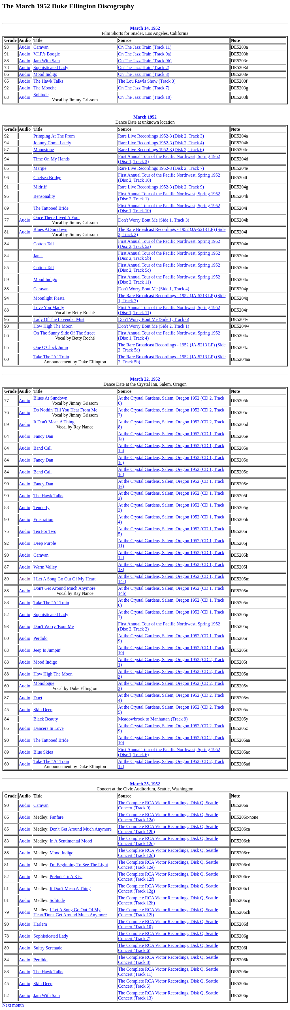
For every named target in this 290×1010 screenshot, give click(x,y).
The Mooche (44, 87)
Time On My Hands (51, 158)
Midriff (40, 187)
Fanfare (56, 817)
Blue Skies (43, 752)
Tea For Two (44, 531)
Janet (38, 255)
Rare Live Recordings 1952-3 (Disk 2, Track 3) (161, 136)
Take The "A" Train (51, 356)
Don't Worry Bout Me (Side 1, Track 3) (153, 220)
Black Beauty (45, 719)
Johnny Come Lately (52, 142)
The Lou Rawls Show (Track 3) (147, 81)
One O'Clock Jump (50, 347)
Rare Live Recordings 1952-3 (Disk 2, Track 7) (161, 168)
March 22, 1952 (145, 379)
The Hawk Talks (48, 81)
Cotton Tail (43, 243)
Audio (24, 47)
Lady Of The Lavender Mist (58, 319)
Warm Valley (45, 567)
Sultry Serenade (47, 947)
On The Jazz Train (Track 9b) (145, 60)
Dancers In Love (48, 728)
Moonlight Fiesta (49, 298)
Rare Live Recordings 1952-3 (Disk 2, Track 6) (161, 149)
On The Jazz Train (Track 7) (143, 87)
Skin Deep (42, 709)
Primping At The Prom (54, 136)
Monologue (43, 683)
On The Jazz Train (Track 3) (143, 74)
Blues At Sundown (50, 229)
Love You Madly (48, 307)
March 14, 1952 (145, 28)
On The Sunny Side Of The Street (64, 333)
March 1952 (145, 117)
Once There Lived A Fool (56, 217)
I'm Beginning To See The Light (79, 864)
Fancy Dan (43, 436)
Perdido (40, 638)
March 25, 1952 (145, 783)
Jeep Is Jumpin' (47, 650)
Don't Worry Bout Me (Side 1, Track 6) (153, 319)
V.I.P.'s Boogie (46, 54)
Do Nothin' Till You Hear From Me (65, 410)
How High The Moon (52, 326)
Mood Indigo (45, 74)
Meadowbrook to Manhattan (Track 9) (153, 719)
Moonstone (43, 149)
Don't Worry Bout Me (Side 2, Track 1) (153, 326)
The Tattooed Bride (51, 208)
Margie (39, 168)
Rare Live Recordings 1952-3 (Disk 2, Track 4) (161, 142)
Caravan (40, 47)
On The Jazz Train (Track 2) (143, 67)
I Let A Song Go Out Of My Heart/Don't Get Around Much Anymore (70, 912)
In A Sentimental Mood (71, 841)
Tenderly (41, 507)
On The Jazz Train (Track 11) (144, 47)
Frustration (43, 519)
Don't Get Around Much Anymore (64, 588)
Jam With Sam (46, 60)
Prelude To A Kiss (66, 876)
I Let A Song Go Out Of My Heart (64, 578)
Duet (37, 697)
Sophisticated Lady (50, 67)
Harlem (40, 924)
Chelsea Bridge (47, 177)
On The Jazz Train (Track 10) (145, 97)
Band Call (42, 448)
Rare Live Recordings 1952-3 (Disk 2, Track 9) (161, 187)
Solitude (40, 94)
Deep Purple (44, 543)
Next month (13, 1005)
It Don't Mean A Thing (53, 421)
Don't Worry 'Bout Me (53, 626)
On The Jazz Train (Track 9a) (144, 54)
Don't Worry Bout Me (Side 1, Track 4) (153, 288)
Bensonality (44, 196)
